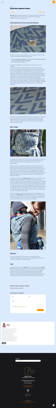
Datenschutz (28, 401)
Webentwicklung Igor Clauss (28, 402)
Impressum (22, 401)
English (30, 395)
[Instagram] (28, 390)
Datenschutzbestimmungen (22, 306)
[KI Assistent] (53, 405)
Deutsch (26, 395)
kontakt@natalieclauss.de (28, 385)
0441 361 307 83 (28, 387)
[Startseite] (28, 372)
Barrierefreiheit (33, 401)
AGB (25, 401)
